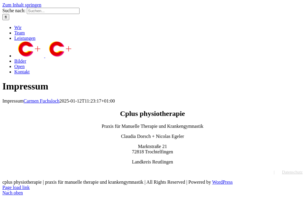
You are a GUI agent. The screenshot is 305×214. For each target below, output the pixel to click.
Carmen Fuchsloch (41, 100)
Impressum (257, 172)
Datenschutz (292, 172)
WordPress (222, 182)
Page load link (16, 187)
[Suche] (5, 17)
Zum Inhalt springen (21, 4)
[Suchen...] (53, 11)
